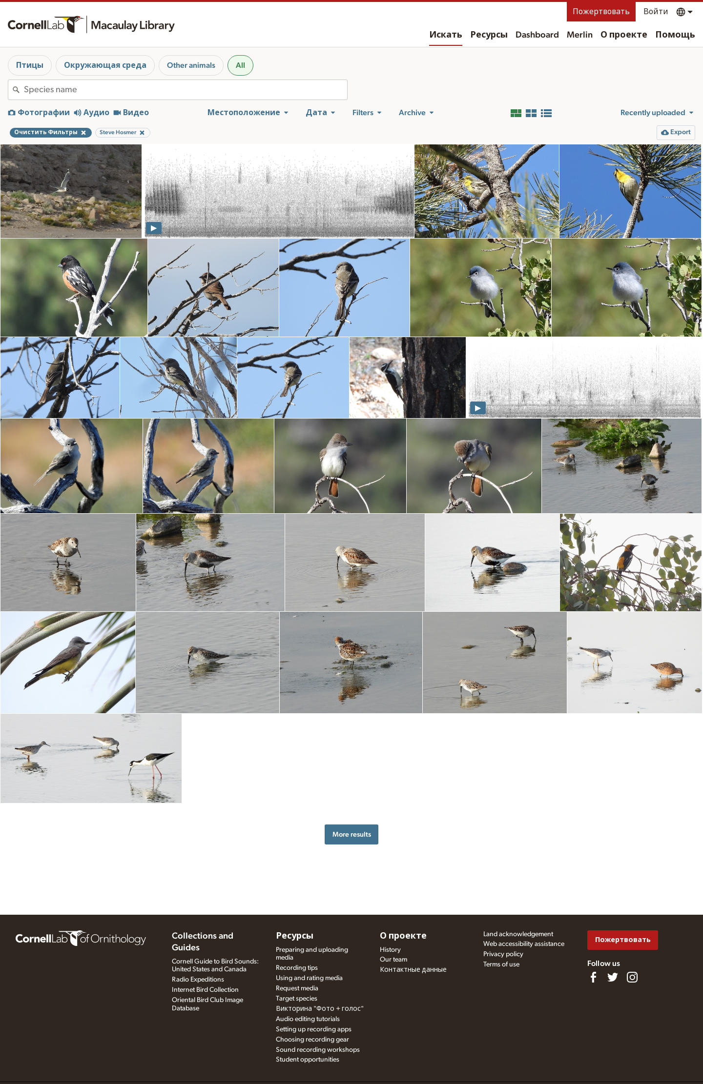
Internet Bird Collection (205, 989)
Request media (297, 988)
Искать (445, 35)
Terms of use (501, 964)
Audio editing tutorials (308, 1019)
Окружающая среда (105, 65)
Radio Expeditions (198, 979)
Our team (393, 959)
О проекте (623, 35)
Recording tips (297, 967)
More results (351, 834)
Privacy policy (503, 954)
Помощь (675, 35)
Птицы (29, 65)
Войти (655, 12)
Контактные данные (413, 969)
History (390, 949)
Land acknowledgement (518, 934)
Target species (296, 998)
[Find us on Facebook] (593, 977)
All (240, 65)
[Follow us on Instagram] (632, 977)
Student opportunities (307, 1059)
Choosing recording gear (312, 1039)
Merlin (580, 35)
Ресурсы (489, 35)
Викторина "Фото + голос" (320, 1008)
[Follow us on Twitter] (613, 977)
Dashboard (537, 35)
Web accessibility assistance (523, 944)
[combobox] (185, 90)
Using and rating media (309, 978)
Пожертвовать (601, 12)
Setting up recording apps (314, 1029)
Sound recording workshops (318, 1049)
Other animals (191, 65)
